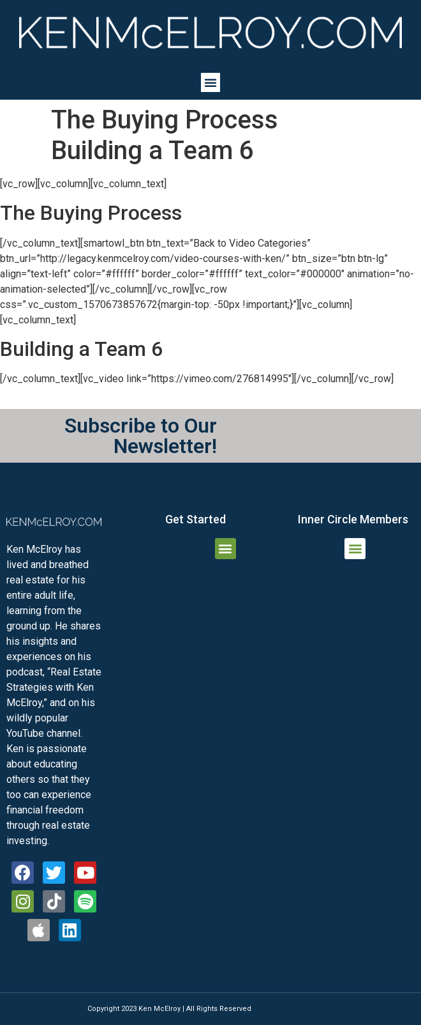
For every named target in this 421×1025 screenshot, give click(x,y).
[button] (210, 82)
